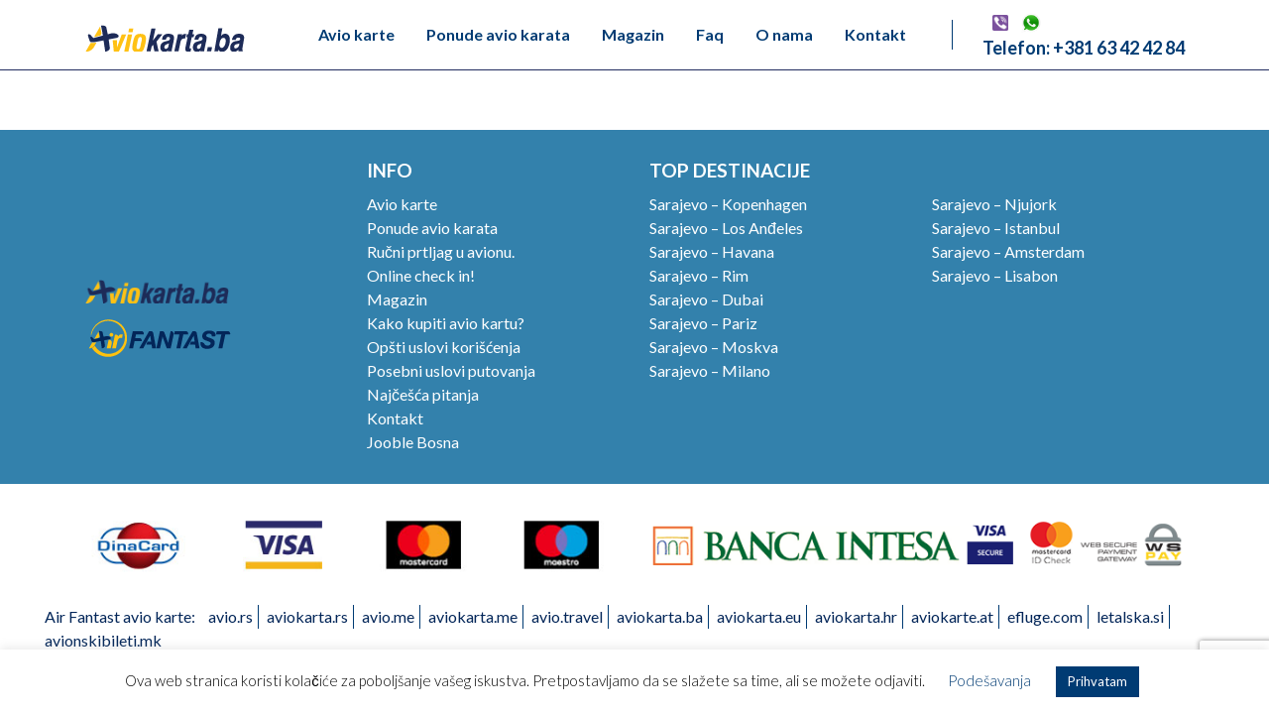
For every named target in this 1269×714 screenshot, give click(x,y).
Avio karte (356, 34)
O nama (784, 34)
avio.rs (230, 616)
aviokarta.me (473, 616)
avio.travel (567, 616)
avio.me (388, 616)
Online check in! (421, 275)
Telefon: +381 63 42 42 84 (1083, 48)
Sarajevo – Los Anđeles (726, 227)
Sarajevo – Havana (711, 251)
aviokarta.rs (307, 616)
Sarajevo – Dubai (706, 299)
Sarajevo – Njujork (994, 203)
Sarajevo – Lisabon (995, 275)
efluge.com (1045, 616)
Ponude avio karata (498, 34)
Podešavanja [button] (989, 680)
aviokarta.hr (856, 616)
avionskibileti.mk (103, 640)
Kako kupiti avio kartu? (445, 322)
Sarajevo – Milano (709, 370)
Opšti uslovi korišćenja (443, 346)
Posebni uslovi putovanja (451, 370)
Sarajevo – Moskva (713, 346)
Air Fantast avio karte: (120, 616)
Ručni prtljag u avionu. (441, 251)
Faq (710, 34)
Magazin (633, 34)
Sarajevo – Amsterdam (1008, 251)
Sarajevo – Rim (699, 275)
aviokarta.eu (759, 616)
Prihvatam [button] (1097, 681)
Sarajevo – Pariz (703, 322)
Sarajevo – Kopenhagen (728, 203)
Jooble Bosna (413, 441)
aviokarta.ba (660, 616)
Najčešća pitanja (423, 394)
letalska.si (1130, 616)
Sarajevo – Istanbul (996, 227)
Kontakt (875, 34)
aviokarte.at (952, 616)
